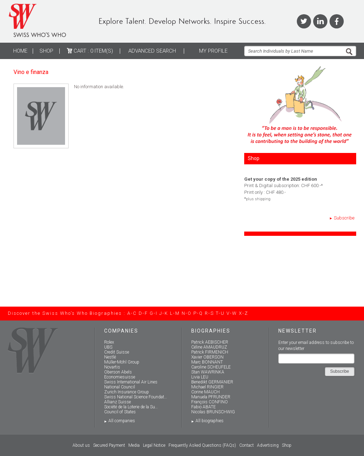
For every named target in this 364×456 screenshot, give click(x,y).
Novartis (112, 367)
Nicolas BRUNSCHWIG (213, 411)
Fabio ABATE (203, 406)
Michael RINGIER (207, 387)
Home (20, 51)
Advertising (268, 445)
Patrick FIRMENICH (209, 352)
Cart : (90, 51)
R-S (209, 313)
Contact (246, 445)
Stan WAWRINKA (207, 372)
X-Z (243, 313)
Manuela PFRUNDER (210, 396)
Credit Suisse (116, 352)
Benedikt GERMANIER (212, 382)
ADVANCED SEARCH (152, 51)
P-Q (198, 313)
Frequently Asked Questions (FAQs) (202, 445)
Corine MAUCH (205, 391)
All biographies (210, 420)
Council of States (120, 411)
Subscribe (344, 218)
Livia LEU (199, 377)
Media (134, 445)
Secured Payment (109, 445)
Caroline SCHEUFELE (211, 367)
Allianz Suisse (117, 401)
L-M (175, 313)
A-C (132, 313)
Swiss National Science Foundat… (135, 396)
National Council (119, 387)
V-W (231, 313)
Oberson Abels (118, 372)
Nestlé (110, 357)
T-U (220, 313)
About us (81, 445)
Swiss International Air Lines (130, 382)
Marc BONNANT (207, 362)
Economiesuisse (119, 377)
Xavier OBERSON (207, 357)
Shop (46, 51)
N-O (187, 313)
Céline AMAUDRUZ (209, 347)
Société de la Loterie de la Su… (131, 406)
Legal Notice (154, 445)
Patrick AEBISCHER (209, 342)
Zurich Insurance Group (126, 391)
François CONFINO (209, 401)
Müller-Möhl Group (121, 362)
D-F (143, 313)
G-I (153, 313)
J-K (163, 313)
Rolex (109, 342)
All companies (121, 420)
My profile (213, 51)
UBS (108, 347)
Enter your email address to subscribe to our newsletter (316, 345)
